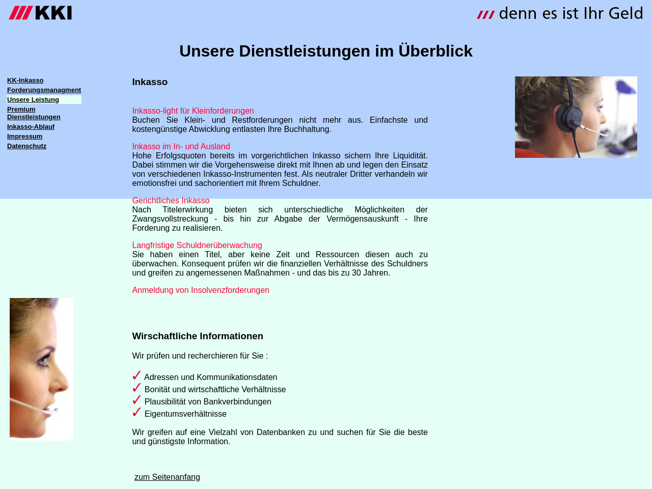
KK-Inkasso (25, 80)
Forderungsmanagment (44, 90)
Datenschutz (26, 146)
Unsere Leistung (33, 99)
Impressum (24, 136)
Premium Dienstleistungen (34, 113)
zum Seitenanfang (167, 477)
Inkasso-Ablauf (31, 126)
